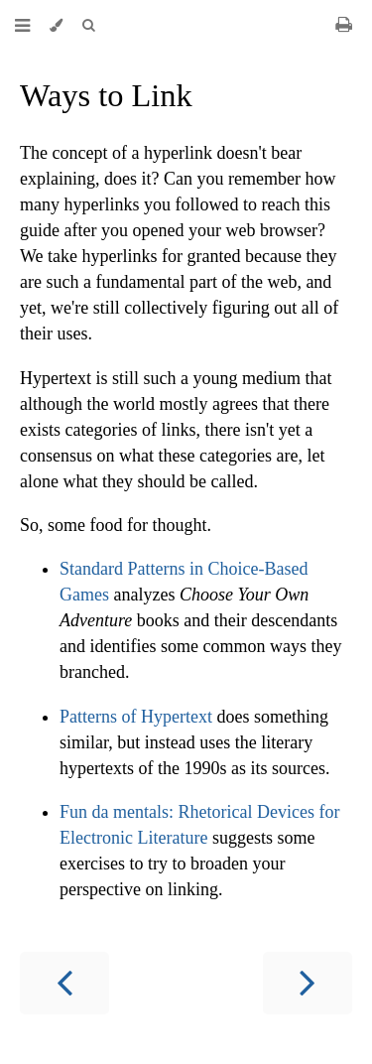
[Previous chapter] (64, 983)
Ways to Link (106, 95)
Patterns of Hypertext (136, 717)
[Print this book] (343, 24)
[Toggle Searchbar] (88, 25)
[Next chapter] (307, 983)
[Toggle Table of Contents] (22, 25)
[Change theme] (56, 25)
